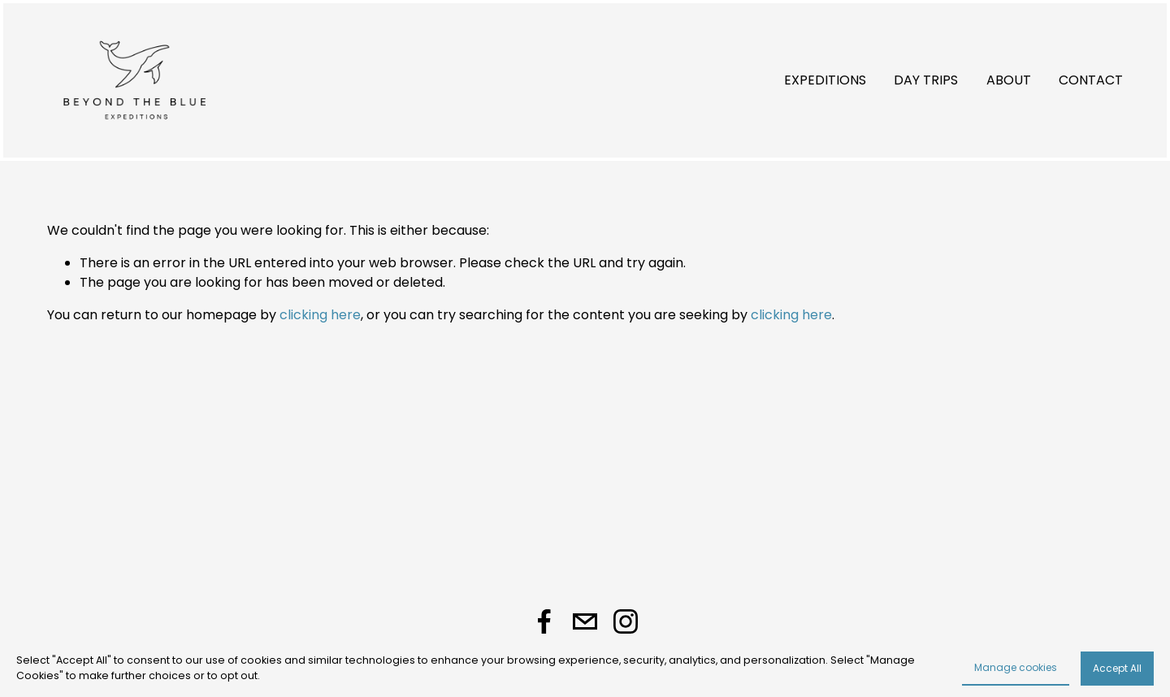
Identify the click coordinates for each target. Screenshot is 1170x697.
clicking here (320, 314)
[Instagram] (626, 621)
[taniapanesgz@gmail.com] (585, 621)
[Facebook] (544, 621)
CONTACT (1091, 80)
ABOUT (1008, 80)
